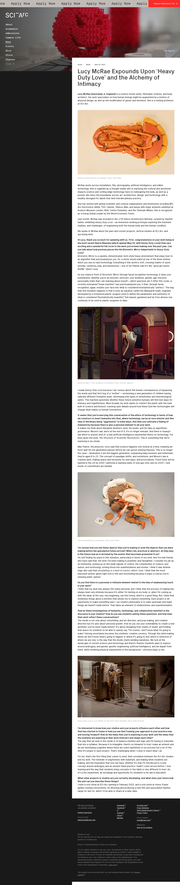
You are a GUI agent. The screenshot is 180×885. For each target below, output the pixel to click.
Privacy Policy (142, 813)
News (8, 42)
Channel (10, 59)
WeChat (120, 818)
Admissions (12, 33)
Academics (12, 29)
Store (9, 55)
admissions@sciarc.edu (86, 820)
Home (80, 65)
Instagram (121, 805)
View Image (167, 51)
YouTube (120, 813)
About (9, 24)
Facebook (121, 808)
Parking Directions (85, 813)
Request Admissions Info (164, 3)
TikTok (119, 815)
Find (8, 64)
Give (8, 50)
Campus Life (13, 37)
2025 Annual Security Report (148, 810)
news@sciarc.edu (143, 820)
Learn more (112, 865)
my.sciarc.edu (142, 805)
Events (10, 46)
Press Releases (143, 808)
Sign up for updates (144, 827)
